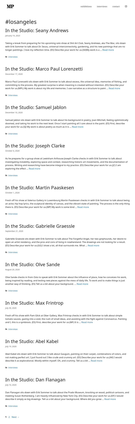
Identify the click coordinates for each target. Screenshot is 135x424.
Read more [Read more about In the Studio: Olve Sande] (82, 283)
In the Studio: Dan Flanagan (35, 379)
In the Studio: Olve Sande (32, 264)
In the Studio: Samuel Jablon (35, 107)
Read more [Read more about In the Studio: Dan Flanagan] (110, 399)
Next (15, 416)
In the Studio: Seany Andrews (36, 30)
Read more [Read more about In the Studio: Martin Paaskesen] (83, 207)
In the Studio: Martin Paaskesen (39, 187)
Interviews (13, 57)
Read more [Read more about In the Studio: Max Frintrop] (87, 322)
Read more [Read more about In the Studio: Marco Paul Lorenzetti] (114, 88)
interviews (102, 6)
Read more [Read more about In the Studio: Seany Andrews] (108, 49)
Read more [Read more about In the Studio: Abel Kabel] (96, 360)
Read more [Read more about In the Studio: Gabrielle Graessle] (93, 245)
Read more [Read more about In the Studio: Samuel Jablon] (77, 126)
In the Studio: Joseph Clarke (35, 146)
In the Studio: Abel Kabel (31, 341)
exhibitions (86, 6)
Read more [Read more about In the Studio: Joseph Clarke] (34, 168)
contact (116, 6)
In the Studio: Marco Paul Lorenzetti (44, 69)
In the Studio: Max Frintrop (34, 303)
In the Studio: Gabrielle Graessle (40, 226)
